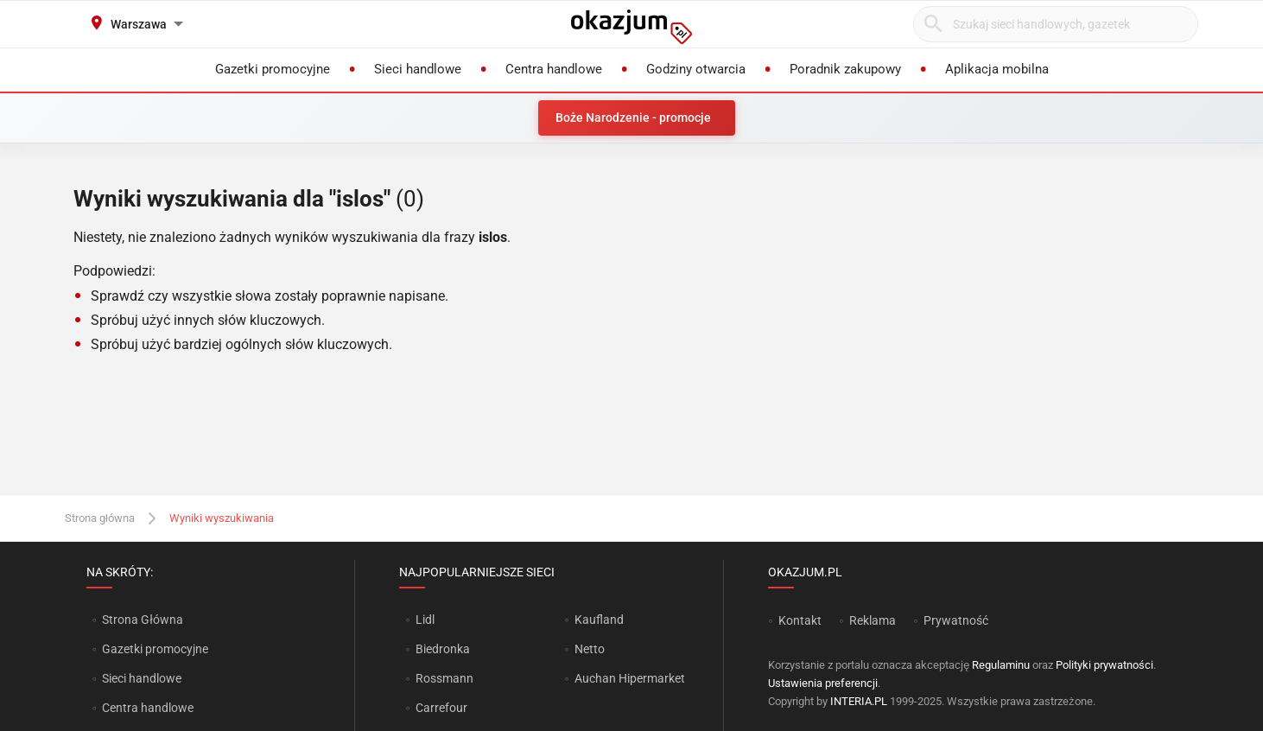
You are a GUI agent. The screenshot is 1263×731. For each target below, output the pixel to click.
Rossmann (444, 678)
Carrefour (441, 708)
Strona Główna (142, 619)
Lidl (425, 619)
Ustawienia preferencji (823, 683)
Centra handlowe (148, 708)
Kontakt (800, 620)
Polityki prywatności (1104, 664)
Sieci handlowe (141, 678)
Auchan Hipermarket (629, 678)
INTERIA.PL (858, 701)
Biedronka (443, 649)
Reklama (872, 620)
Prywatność (955, 620)
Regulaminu (1001, 664)
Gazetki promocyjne (155, 649)
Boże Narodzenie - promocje (633, 117)
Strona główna (100, 518)
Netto (589, 649)
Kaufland (599, 619)
